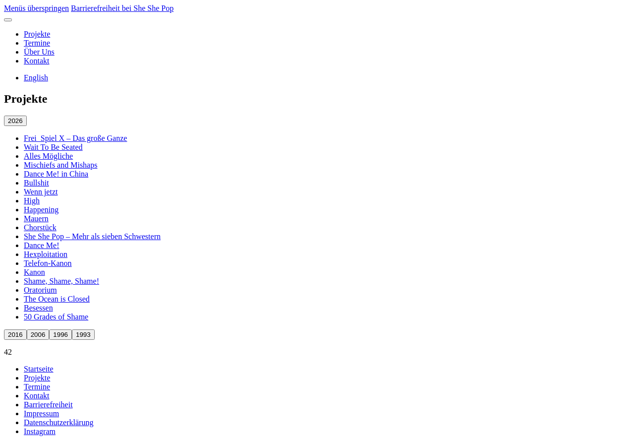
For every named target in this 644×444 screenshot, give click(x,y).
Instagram (40, 431)
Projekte (37, 34)
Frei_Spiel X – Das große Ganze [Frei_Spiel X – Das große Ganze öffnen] (75, 138)
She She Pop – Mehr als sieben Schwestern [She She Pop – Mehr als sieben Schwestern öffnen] (92, 236)
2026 (15, 121)
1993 (83, 334)
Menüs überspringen (36, 8)
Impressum (41, 413)
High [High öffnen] (32, 200)
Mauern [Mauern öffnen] (36, 218)
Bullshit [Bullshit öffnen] (36, 183)
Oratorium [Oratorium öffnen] (40, 290)
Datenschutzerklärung (58, 422)
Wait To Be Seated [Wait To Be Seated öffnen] (53, 147)
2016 (15, 334)
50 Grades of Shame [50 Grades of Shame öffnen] (56, 317)
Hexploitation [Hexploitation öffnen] (45, 254)
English (36, 77)
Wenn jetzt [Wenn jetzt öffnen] (41, 192)
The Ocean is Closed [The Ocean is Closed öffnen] (57, 299)
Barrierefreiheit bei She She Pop (122, 8)
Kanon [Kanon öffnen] (34, 272)
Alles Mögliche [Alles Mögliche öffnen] (48, 156)
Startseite (39, 369)
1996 (60, 334)
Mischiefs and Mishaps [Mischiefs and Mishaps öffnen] (60, 165)
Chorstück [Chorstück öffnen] (40, 227)
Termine (37, 43)
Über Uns (39, 52)
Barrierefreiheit (48, 404)
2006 (38, 334)
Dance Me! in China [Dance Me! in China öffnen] (56, 174)
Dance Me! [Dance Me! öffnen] (41, 245)
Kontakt (37, 61)
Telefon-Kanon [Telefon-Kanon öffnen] (48, 263)
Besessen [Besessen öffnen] (38, 308)
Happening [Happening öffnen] (41, 209)
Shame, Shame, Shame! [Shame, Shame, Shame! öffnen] (61, 281)
